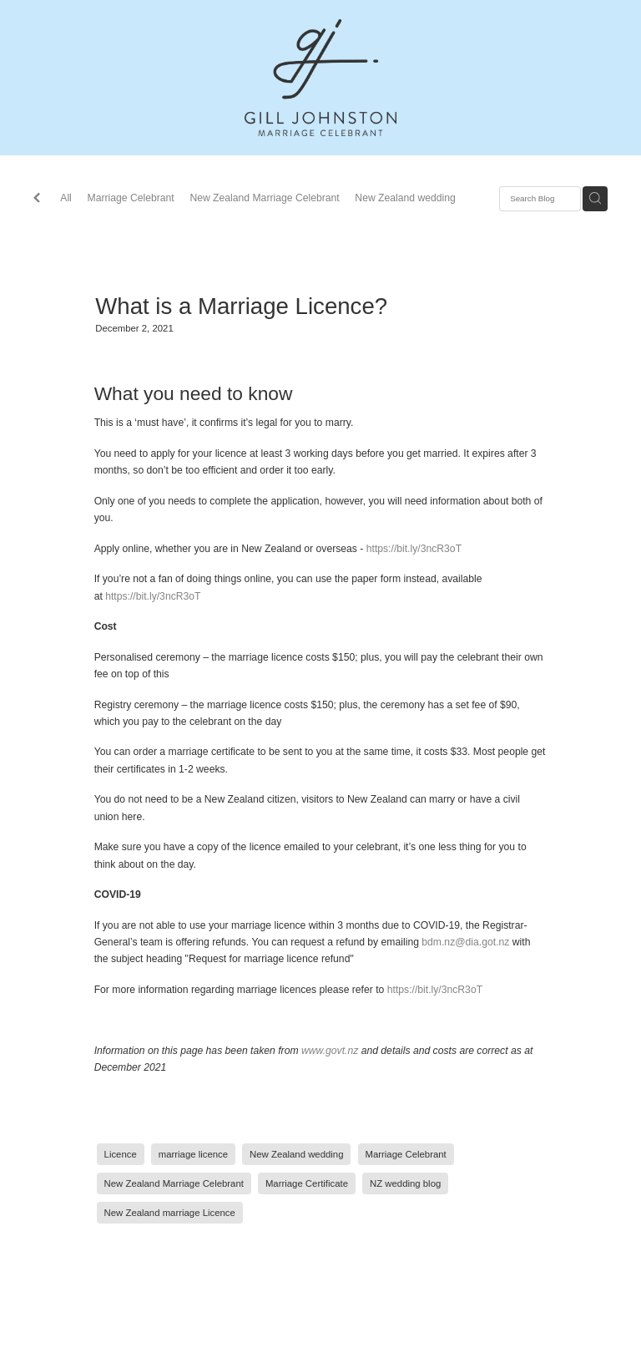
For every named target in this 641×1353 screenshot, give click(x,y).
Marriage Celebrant (131, 198)
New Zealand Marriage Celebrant (264, 198)
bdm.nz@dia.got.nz (465, 942)
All (66, 198)
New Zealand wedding (405, 198)
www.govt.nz (329, 1051)
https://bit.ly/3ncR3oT (414, 549)
